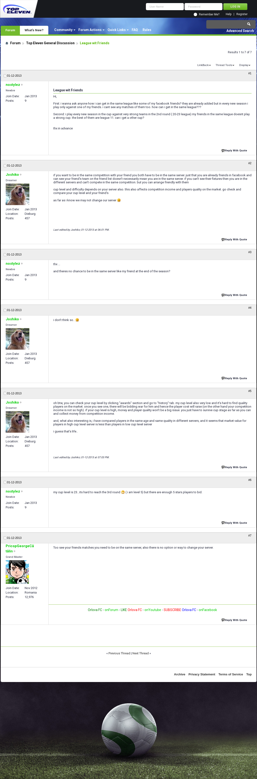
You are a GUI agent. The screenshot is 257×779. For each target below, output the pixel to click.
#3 (249, 252)
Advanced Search (240, 31)
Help (228, 14)
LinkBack (203, 65)
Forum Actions (90, 30)
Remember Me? (209, 14)
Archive (179, 674)
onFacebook (208, 610)
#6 (249, 480)
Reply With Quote (234, 150)
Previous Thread (119, 653)
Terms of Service (230, 674)
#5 (249, 391)
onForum (111, 610)
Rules (147, 30)
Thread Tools (224, 65)
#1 (249, 73)
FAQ (135, 30)
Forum (10, 30)
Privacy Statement (202, 674)
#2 (249, 163)
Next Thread (140, 653)
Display (243, 65)
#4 (249, 307)
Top (249, 674)
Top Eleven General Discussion (50, 43)
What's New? (34, 30)
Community (63, 30)
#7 (249, 535)
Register (242, 14)
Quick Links (117, 30)
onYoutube (152, 610)
